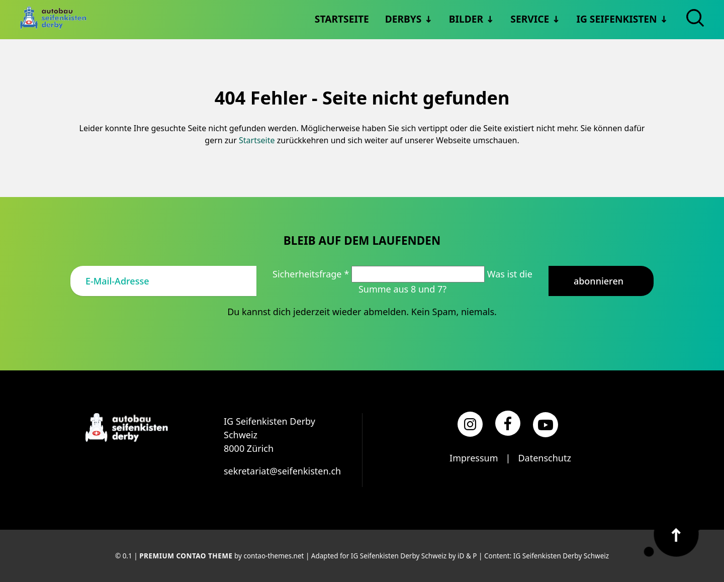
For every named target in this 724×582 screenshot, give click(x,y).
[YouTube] (545, 424)
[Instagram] (470, 424)
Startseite (257, 140)
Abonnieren (598, 281)
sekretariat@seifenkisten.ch (282, 471)
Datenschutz (544, 458)
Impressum (473, 458)
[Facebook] (507, 423)
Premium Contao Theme (185, 555)
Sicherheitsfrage (312, 274)
